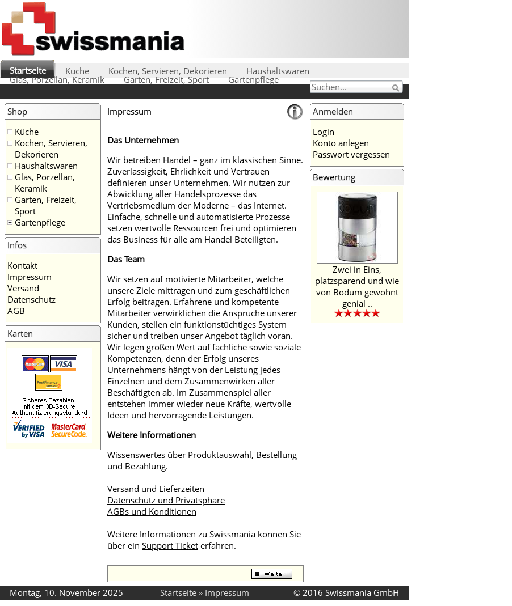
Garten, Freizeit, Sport (166, 79)
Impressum (29, 276)
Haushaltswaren (277, 71)
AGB (16, 310)
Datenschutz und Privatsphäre (166, 500)
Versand (23, 288)
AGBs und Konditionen (151, 511)
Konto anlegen (341, 143)
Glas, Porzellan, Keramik (57, 79)
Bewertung (334, 177)
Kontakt (22, 265)
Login (323, 131)
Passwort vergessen (351, 154)
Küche (77, 71)
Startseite (28, 70)
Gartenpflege (253, 79)
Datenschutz (31, 299)
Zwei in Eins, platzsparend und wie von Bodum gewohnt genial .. (357, 286)
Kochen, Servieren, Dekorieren (167, 71)
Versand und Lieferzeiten (155, 488)
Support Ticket (170, 545)
